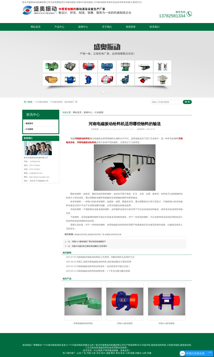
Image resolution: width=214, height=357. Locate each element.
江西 (127, 353)
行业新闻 (29, 129)
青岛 (118, 353)
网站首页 (36, 27)
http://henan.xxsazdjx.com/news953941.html (117, 129)
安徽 (149, 353)
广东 (84, 353)
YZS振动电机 (56, 102)
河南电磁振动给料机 (83, 323)
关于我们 (107, 27)
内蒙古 (138, 353)
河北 (98, 353)
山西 (144, 353)
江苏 (93, 353)
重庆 (113, 353)
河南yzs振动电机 (125, 323)
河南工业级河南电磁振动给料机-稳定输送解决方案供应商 (98, 262)
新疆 (132, 353)
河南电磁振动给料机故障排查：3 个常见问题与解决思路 (98, 271)
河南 (89, 353)
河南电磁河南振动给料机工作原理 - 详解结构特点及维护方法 (100, 257)
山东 (79, 353)
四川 (103, 353)
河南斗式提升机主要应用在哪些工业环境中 (89, 246)
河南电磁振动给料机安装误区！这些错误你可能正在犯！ (98, 266)
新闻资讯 (29, 123)
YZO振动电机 (42, 102)
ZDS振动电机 (69, 2)
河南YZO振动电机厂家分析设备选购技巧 (89, 241)
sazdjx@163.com (35, 173)
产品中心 (59, 27)
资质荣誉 (131, 27)
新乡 (123, 353)
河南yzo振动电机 (166, 323)
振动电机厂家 (70, 102)
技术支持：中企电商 (92, 350)
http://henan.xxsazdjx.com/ (39, 177)
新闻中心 (83, 27)
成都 (108, 353)
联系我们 (155, 27)
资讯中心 (33, 115)
